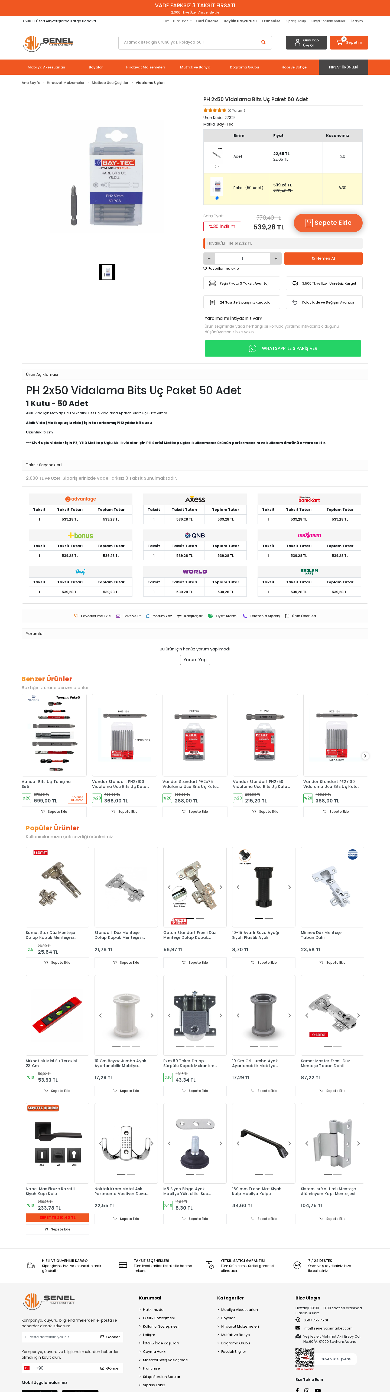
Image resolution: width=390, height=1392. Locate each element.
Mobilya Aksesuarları (239, 1310)
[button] (349, 43)
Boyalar (228, 1318)
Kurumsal (150, 1298)
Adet (237, 156)
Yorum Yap (195, 660)
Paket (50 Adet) (248, 187)
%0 (342, 156)
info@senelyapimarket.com (324, 1329)
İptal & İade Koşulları (161, 1343)
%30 (342, 187)
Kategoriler (230, 1298)
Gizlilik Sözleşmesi (159, 1318)
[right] (368, 756)
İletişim (357, 21)
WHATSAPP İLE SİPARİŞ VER (283, 348)
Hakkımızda (153, 1310)
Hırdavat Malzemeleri (240, 1327)
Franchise (151, 1368)
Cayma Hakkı (154, 1352)
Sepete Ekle (328, 223)
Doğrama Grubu (235, 1343)
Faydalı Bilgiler (233, 1352)
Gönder (110, 1337)
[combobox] (28, 1369)
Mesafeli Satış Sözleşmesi (165, 1360)
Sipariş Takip (296, 21)
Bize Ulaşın (307, 1298)
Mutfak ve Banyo (235, 1335)
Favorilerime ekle (221, 268)
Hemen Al (323, 258)
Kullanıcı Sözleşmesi (160, 1327)
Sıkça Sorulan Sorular (328, 21)
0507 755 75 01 (311, 1320)
